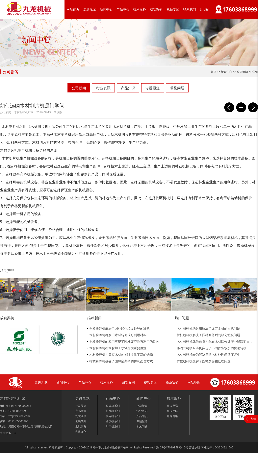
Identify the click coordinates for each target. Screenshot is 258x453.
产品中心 (122, 9)
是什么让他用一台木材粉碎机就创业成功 (229, 107)
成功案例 (156, 9)
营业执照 (194, 447)
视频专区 (173, 9)
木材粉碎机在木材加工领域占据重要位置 (117, 348)
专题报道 (152, 88)
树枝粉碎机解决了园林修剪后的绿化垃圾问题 (208, 335)
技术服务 (139, 9)
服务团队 (172, 411)
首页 (213, 72)
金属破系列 (113, 421)
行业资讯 (103, 88)
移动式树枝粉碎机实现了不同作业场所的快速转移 (211, 348)
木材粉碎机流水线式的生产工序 (253, 107)
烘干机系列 (113, 426)
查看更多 (5, 433)
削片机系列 (113, 411)
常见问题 (177, 88)
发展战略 (80, 421)
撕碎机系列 (113, 416)
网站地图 (194, 382)
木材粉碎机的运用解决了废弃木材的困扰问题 (208, 328)
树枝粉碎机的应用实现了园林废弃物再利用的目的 (124, 341)
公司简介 (80, 406)
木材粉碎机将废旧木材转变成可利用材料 (117, 335)
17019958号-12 (176, 447)
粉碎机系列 (113, 406)
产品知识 (128, 88)
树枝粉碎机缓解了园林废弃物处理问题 (204, 361)
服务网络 (172, 416)
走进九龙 (89, 9)
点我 (253, 419)
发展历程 (80, 426)
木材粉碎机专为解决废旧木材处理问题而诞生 (208, 354)
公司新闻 (79, 88)
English (205, 9)
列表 (241, 107)
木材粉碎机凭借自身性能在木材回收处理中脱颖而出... (214, 341)
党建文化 (80, 431)
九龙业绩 (80, 416)
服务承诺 (172, 406)
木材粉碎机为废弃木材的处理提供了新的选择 (121, 354)
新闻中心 (106, 9)
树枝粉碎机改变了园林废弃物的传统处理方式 (121, 361)
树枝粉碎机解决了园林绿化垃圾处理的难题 (119, 328)
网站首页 (72, 9)
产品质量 (80, 411)
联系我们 (189, 9)
